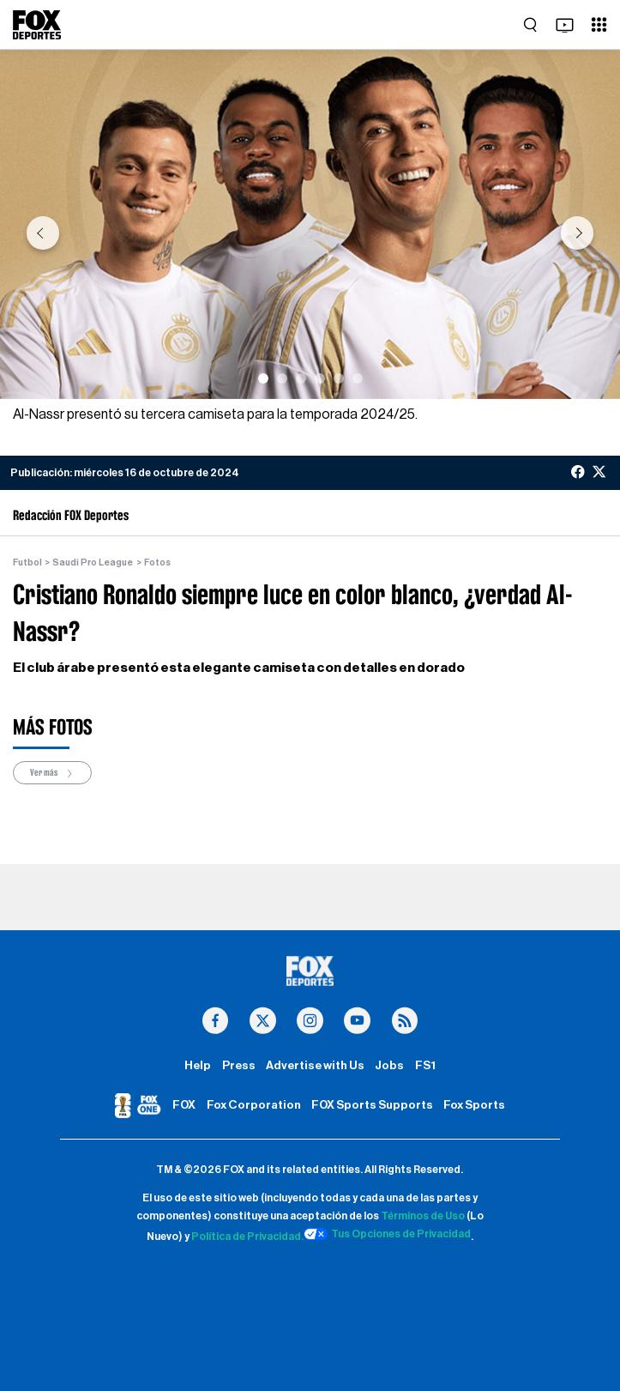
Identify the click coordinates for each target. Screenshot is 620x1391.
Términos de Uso (423, 1216)
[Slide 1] (263, 378)
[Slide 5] (339, 378)
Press (239, 1066)
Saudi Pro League (92, 562)
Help (197, 1066)
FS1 (425, 1066)
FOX (184, 1105)
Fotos (157, 562)
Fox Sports (474, 1105)
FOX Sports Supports (372, 1105)
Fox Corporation (254, 1105)
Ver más (52, 773)
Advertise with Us (315, 1066)
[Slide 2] (282, 378)
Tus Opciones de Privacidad (388, 1234)
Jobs (389, 1066)
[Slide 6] (357, 378)
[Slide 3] (301, 378)
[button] (42, 233)
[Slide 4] (320, 378)
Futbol (27, 562)
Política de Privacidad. (247, 1236)
